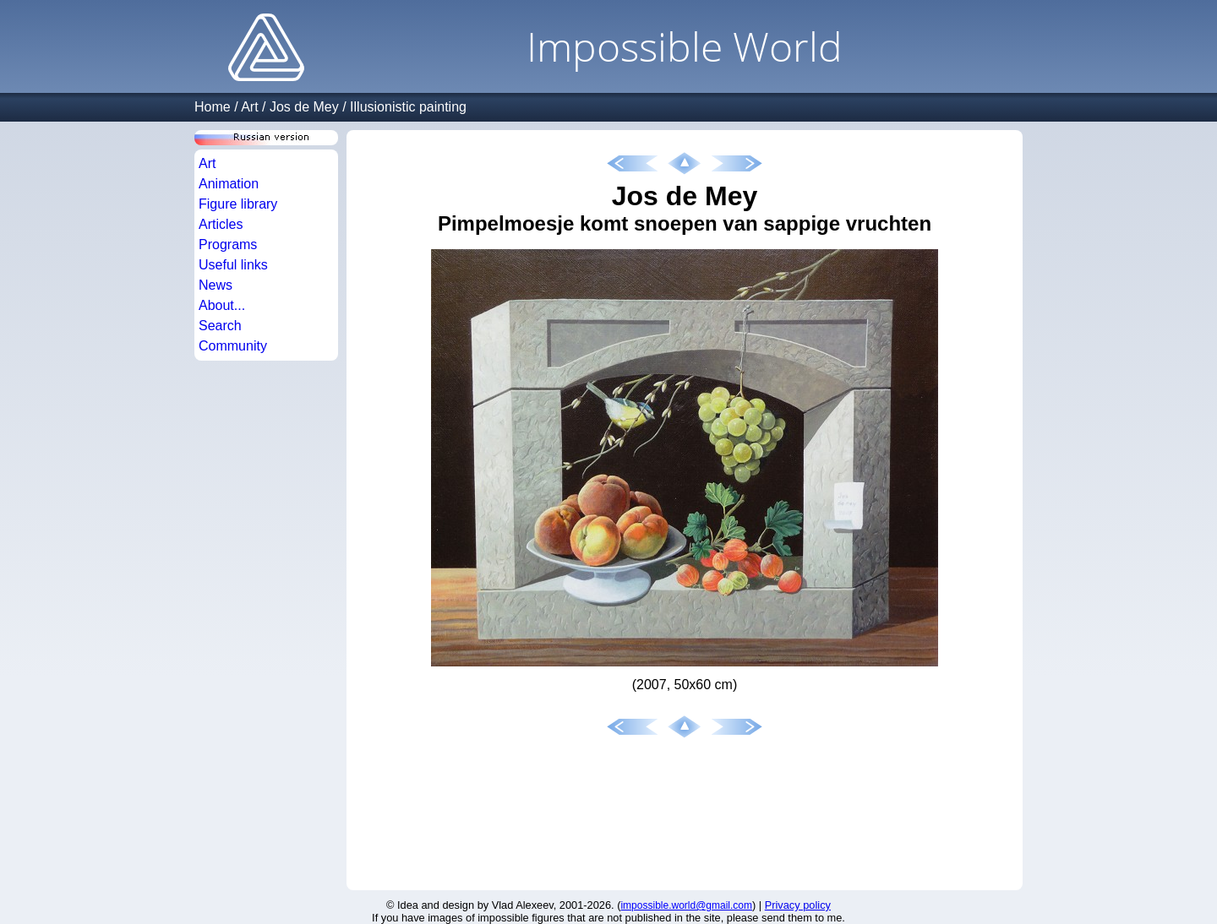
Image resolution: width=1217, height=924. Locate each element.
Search (220, 325)
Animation (229, 184)
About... (222, 305)
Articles (221, 224)
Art (249, 107)
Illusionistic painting (408, 107)
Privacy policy (798, 905)
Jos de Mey (304, 107)
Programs (228, 244)
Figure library (238, 204)
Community (233, 346)
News (215, 285)
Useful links (233, 265)
